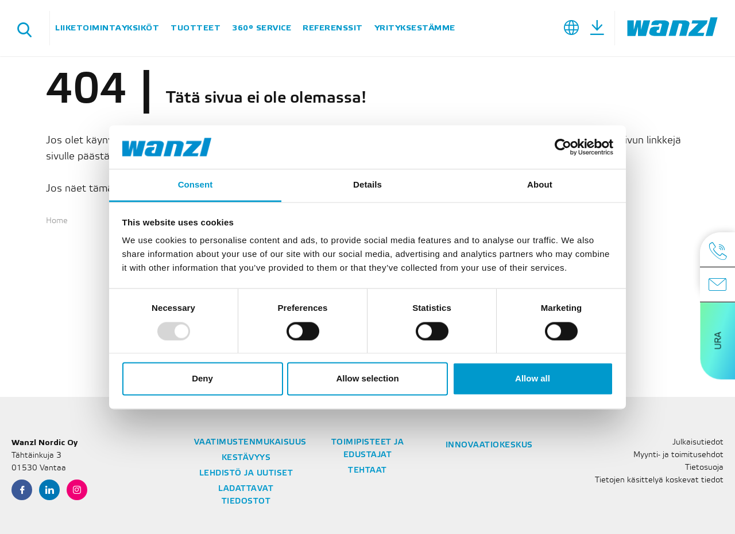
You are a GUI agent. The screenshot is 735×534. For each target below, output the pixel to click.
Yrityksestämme (414, 28)
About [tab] (539, 185)
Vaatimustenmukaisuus (250, 442)
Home (57, 221)
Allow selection (367, 379)
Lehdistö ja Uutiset (246, 473)
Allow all (532, 379)
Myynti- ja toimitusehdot (678, 455)
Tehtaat (367, 470)
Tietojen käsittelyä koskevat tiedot (659, 480)
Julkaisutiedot (698, 442)
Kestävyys (246, 458)
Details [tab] (367, 185)
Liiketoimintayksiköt (107, 28)
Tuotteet (195, 28)
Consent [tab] (195, 185)
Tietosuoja (704, 467)
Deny (202, 379)
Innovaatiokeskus (489, 445)
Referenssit (333, 28)
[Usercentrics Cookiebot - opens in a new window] (563, 146)
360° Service (261, 28)
